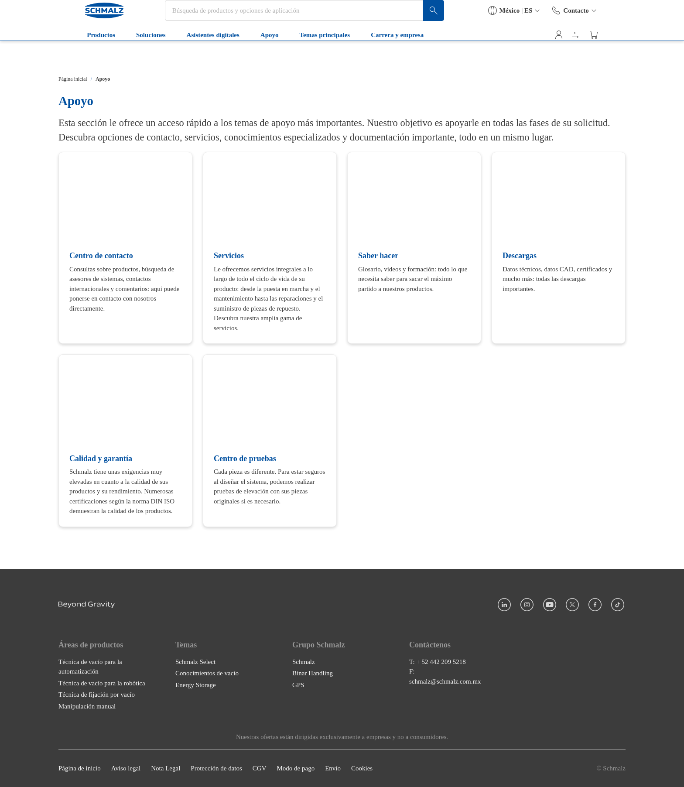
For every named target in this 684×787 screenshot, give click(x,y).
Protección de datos (216, 768)
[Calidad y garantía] (125, 440)
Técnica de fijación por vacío (96, 694)
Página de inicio (79, 768)
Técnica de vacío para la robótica (101, 683)
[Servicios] (270, 248)
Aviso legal (126, 768)
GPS (298, 684)
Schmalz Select (195, 661)
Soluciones (129, 55)
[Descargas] (559, 248)
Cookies (362, 768)
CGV (260, 768)
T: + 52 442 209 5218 (437, 661)
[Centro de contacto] (125, 248)
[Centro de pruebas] (270, 440)
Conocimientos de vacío (207, 673)
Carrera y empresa (375, 55)
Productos (79, 55)
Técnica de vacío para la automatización (90, 666)
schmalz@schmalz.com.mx (445, 681)
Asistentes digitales (191, 55)
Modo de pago (296, 768)
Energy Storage (195, 684)
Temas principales (303, 55)
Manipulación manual (87, 706)
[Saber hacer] (414, 248)
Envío (333, 768)
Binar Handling (312, 673)
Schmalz (303, 661)
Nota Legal (165, 768)
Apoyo (248, 55)
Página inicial (72, 79)
